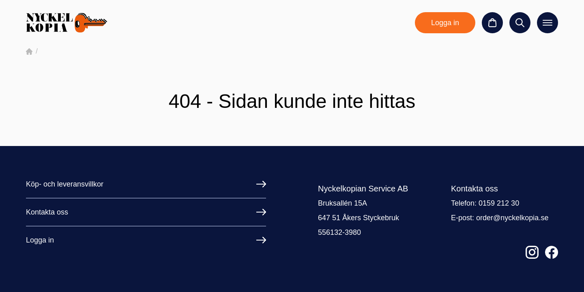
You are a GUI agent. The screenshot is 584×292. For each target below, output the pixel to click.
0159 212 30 (499, 203)
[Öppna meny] (547, 22)
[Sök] (519, 22)
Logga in (445, 23)
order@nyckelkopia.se (512, 218)
